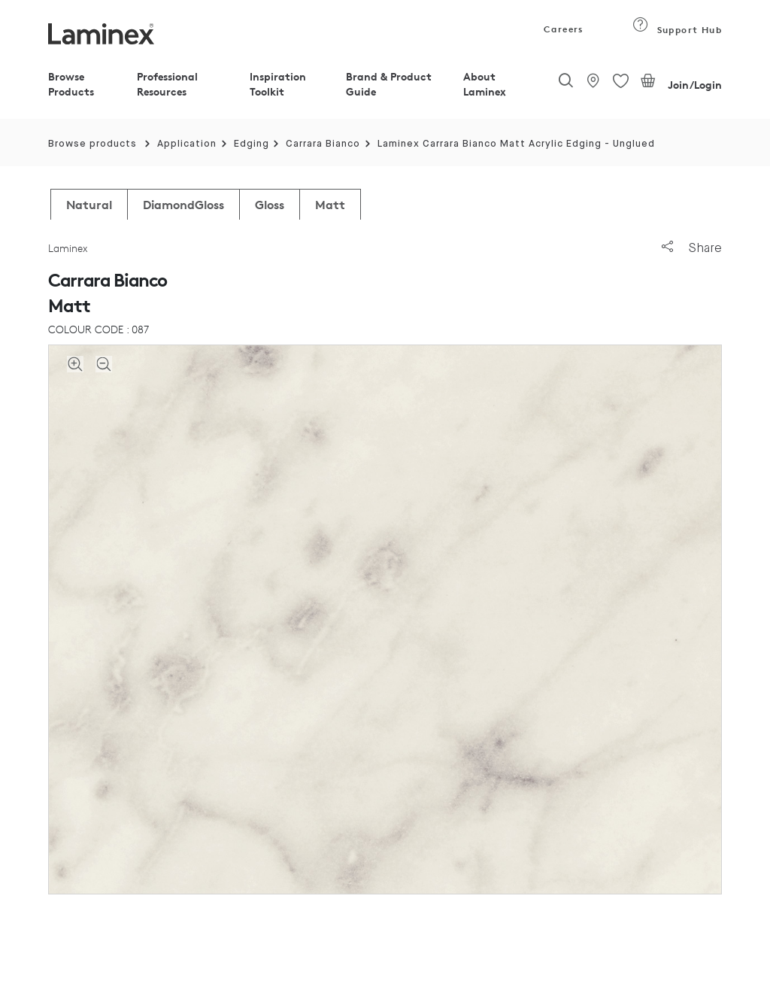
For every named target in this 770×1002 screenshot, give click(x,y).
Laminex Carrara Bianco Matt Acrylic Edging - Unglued (516, 144)
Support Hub (677, 29)
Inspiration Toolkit (278, 84)
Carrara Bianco (323, 144)
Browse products (92, 144)
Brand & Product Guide (389, 84)
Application (187, 144)
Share (692, 248)
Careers (562, 29)
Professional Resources (167, 84)
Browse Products (71, 84)
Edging (251, 144)
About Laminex (484, 84)
